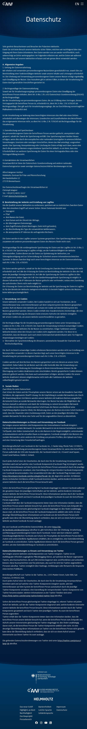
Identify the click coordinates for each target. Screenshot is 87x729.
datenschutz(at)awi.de (17, 196)
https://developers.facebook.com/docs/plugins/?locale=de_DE (28, 476)
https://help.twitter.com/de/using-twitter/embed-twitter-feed (28, 596)
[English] (77, 4)
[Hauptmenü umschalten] (82, 4)
